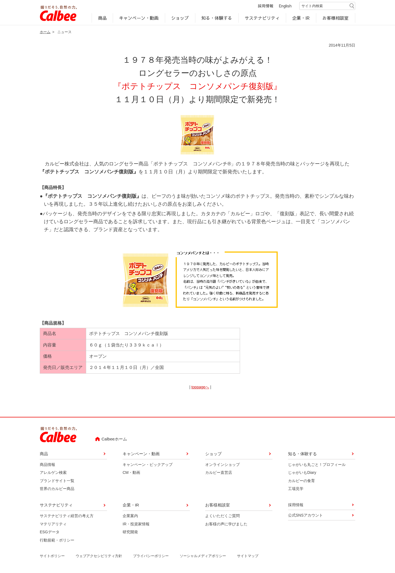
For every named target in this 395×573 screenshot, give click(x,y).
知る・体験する (216, 18)
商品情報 (47, 465)
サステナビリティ (262, 18)
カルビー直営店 (218, 473)
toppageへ (200, 387)
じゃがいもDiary (302, 473)
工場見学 (295, 489)
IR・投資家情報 (136, 524)
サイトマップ (247, 556)
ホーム (45, 32)
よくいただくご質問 (222, 516)
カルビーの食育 (301, 481)
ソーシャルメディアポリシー (203, 556)
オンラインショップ (222, 465)
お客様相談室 (336, 18)
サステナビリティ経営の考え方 (67, 516)
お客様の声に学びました (226, 524)
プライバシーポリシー (151, 556)
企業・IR (301, 18)
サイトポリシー (52, 556)
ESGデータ (50, 532)
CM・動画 (131, 473)
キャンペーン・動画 (139, 18)
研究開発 (130, 532)
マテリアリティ (53, 524)
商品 (102, 18)
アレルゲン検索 (53, 473)
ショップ (180, 18)
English (285, 6)
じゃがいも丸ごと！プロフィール (317, 465)
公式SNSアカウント (305, 515)
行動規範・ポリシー (57, 540)
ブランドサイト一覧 (57, 481)
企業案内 (130, 516)
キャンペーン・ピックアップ (148, 465)
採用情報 (265, 6)
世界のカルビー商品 (57, 489)
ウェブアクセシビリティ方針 (99, 556)
